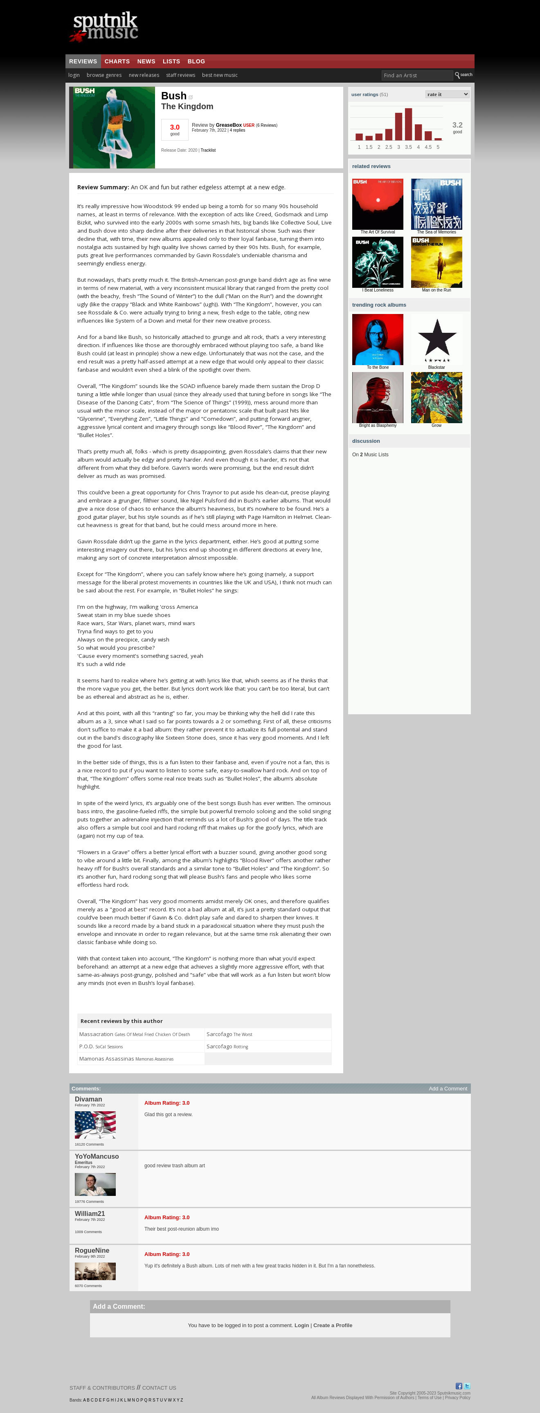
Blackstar (436, 367)
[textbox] (417, 75)
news (146, 61)
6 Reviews (266, 125)
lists (171, 61)
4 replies (237, 130)
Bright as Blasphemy (378, 425)
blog (196, 61)
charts (117, 61)
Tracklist (208, 150)
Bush (177, 95)
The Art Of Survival (378, 232)
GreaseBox (229, 125)
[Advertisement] (409, 591)
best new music (220, 75)
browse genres (104, 75)
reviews (83, 61)
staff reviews (180, 75)
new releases (144, 75)
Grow (436, 425)
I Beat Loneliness (378, 290)
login (74, 75)
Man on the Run (436, 290)
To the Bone (378, 367)
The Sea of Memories (436, 232)
